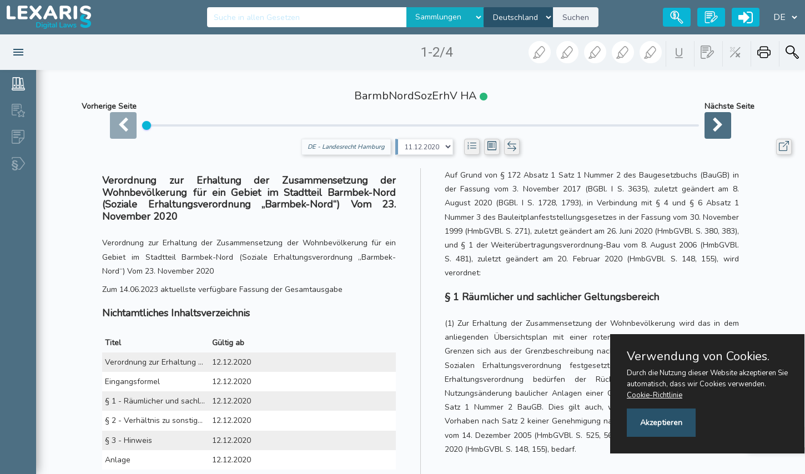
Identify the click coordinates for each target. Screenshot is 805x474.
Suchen (575, 17)
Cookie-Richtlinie (654, 395)
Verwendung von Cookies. (698, 356)
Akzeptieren (661, 422)
